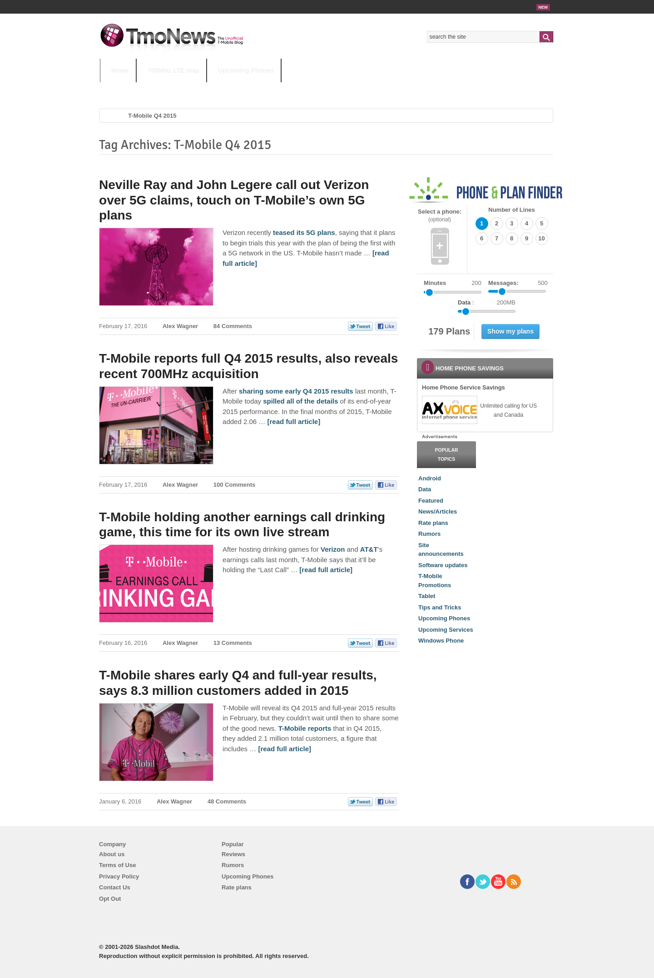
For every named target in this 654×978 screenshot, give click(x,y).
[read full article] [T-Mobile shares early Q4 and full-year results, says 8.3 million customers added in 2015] (284, 749)
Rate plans (433, 522)
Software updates (442, 565)
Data (424, 489)
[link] (449, 410)
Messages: (518, 283)
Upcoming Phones (246, 70)
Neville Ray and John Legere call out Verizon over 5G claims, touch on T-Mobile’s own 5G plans (234, 200)
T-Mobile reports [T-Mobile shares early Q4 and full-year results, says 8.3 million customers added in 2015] (305, 728)
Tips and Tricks (439, 607)
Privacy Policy (119, 876)
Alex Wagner (180, 326)
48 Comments (227, 801)
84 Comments (232, 326)
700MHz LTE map (173, 70)
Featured (430, 500)
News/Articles (437, 511)
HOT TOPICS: (123, 88)
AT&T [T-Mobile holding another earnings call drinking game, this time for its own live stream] (369, 549)
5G (163, 88)
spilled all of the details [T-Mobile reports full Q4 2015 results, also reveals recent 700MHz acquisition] (300, 401)
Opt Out (110, 898)
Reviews (233, 854)
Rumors (429, 533)
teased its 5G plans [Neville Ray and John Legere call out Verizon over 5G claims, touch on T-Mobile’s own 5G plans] (304, 232)
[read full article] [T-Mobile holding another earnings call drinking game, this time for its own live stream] (325, 570)
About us (111, 854)
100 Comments (234, 484)
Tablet (426, 596)
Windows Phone (441, 640)
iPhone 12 (205, 88)
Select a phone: (439, 216)
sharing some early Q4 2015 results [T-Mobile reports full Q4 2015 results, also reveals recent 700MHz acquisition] (296, 391)
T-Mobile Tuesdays (323, 88)
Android (429, 478)
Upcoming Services (445, 629)
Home (120, 70)
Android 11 (258, 88)
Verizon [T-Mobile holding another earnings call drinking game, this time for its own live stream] (333, 549)
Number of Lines (511, 210)
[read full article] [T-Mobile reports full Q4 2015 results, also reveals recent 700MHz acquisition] (293, 421)
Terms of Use (117, 865)
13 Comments (232, 642)
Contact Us (114, 887)
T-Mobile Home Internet (406, 88)
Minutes (435, 282)
